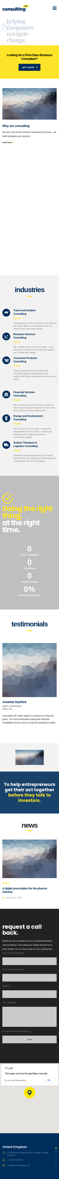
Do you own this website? (15, 1080)
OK (48, 1080)
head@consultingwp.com (18, 1165)
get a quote (30, 67)
